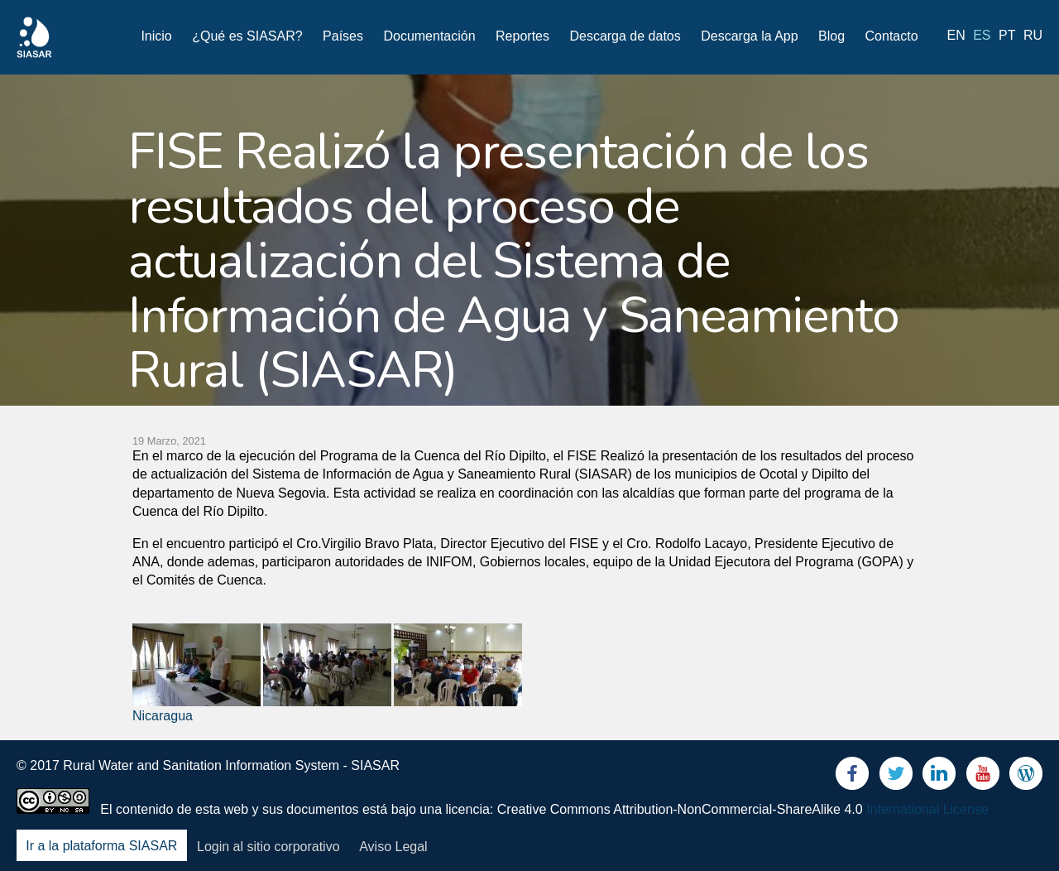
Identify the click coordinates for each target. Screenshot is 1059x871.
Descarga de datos (624, 36)
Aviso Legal (393, 847)
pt (1007, 35)
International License (927, 809)
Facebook (852, 777)
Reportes (522, 36)
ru (1032, 35)
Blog (831, 36)
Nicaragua (162, 716)
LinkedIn (939, 777)
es (981, 35)
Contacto (891, 36)
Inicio (156, 36)
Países (343, 36)
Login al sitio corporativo (268, 847)
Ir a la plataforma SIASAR (101, 847)
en (956, 35)
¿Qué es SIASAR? (247, 36)
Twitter (896, 777)
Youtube (982, 777)
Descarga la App (749, 36)
